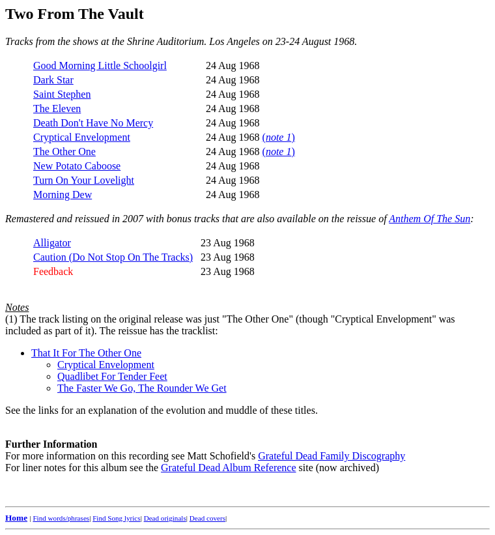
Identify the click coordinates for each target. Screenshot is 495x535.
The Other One (64, 151)
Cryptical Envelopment (81, 137)
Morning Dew (62, 194)
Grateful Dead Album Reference (228, 467)
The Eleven (57, 108)
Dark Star (53, 79)
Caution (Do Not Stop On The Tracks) (113, 257)
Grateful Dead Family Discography (331, 455)
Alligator (52, 242)
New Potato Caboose (76, 165)
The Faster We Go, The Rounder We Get (142, 388)
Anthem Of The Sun (429, 218)
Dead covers (207, 518)
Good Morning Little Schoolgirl (100, 65)
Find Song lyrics (116, 518)
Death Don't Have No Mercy (93, 122)
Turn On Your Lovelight (83, 180)
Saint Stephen (62, 94)
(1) (11, 319)
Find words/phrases (61, 518)
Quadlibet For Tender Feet (112, 376)
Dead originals (165, 518)
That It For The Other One (86, 352)
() (278, 137)
